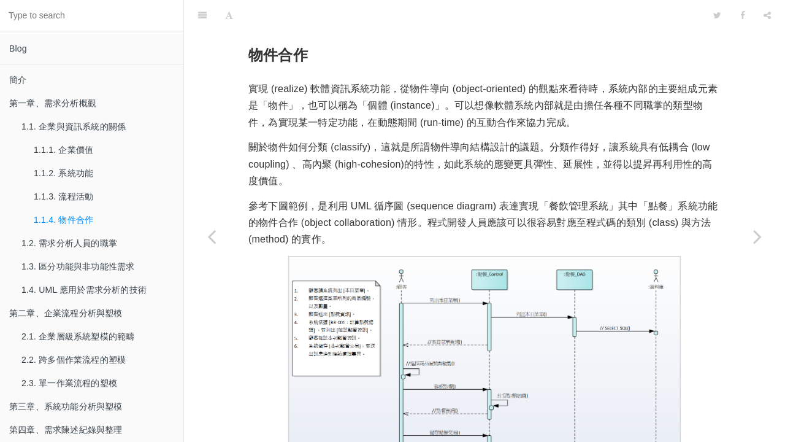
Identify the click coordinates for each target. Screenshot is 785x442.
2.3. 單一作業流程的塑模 (69, 383)
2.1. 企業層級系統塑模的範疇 (77, 336)
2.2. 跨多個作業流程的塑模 (73, 360)
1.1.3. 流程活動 (63, 196)
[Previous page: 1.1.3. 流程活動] (211, 236)
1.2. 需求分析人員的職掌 (69, 243)
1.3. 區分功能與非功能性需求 (77, 266)
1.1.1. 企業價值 (63, 150)
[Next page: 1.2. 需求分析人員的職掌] (757, 236)
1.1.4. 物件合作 (63, 220)
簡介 (17, 80)
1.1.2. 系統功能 (63, 173)
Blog (18, 48)
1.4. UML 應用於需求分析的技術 (84, 290)
